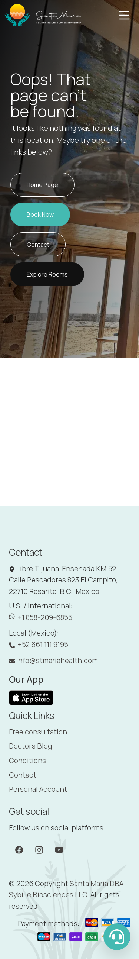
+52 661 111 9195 (38, 644)
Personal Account (38, 789)
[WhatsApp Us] (116, 936)
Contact (22, 775)
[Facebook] (19, 849)
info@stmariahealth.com (53, 660)
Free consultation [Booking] (38, 732)
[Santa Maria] (43, 15)
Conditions (27, 760)
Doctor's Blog (30, 746)
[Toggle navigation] (124, 15)
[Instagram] (39, 849)
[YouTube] (59, 849)
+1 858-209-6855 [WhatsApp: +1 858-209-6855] (40, 617)
